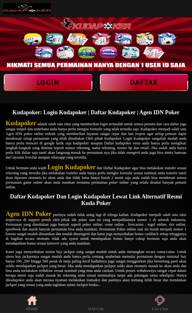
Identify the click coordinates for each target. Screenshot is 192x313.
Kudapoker (21, 123)
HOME (32, 303)
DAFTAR (96, 303)
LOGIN (48, 82)
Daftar (144, 82)
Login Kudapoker (71, 167)
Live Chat (160, 303)
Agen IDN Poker (29, 213)
